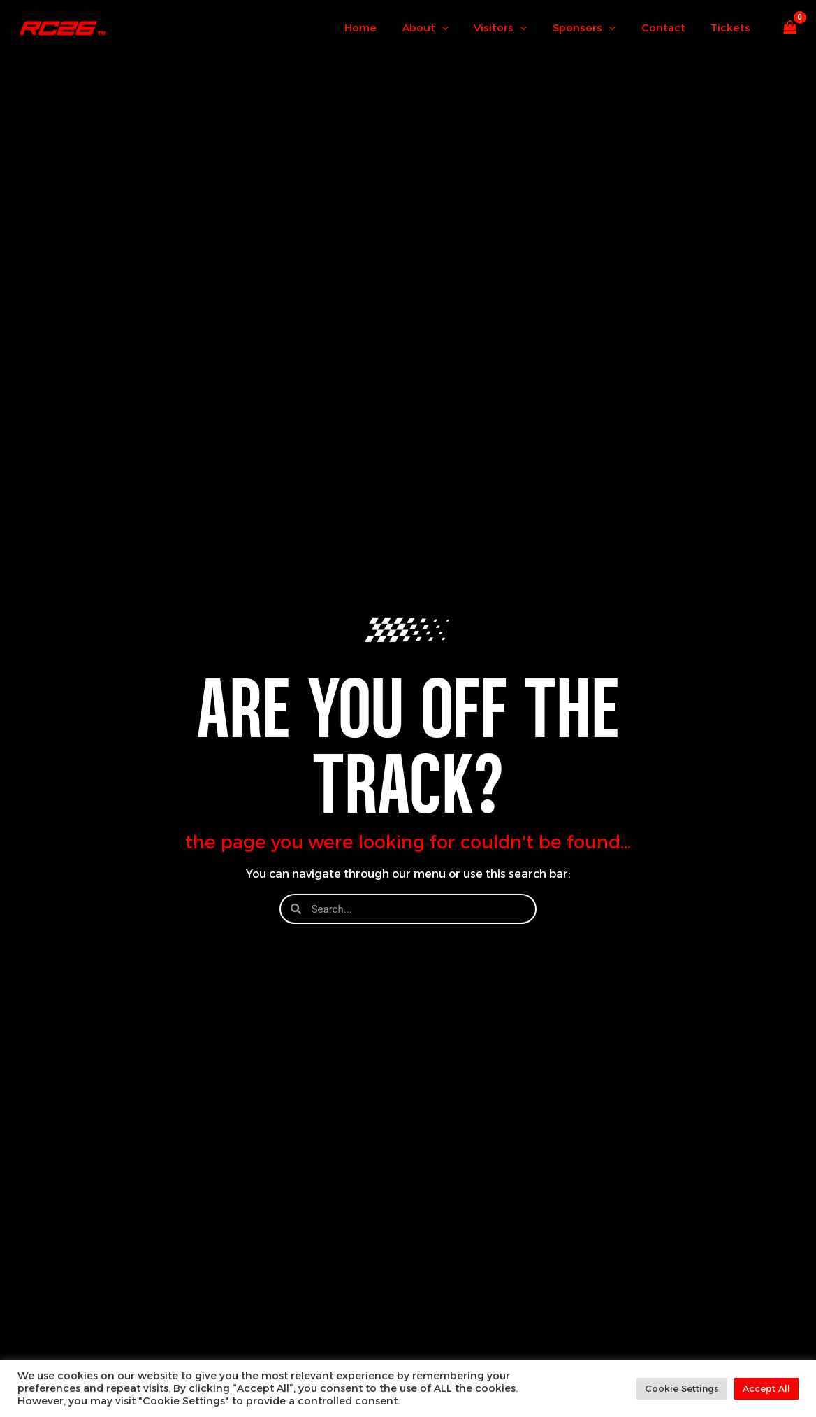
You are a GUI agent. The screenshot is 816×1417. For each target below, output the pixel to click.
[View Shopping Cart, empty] (790, 28)
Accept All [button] (766, 1388)
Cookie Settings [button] (682, 1388)
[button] (462, 28)
